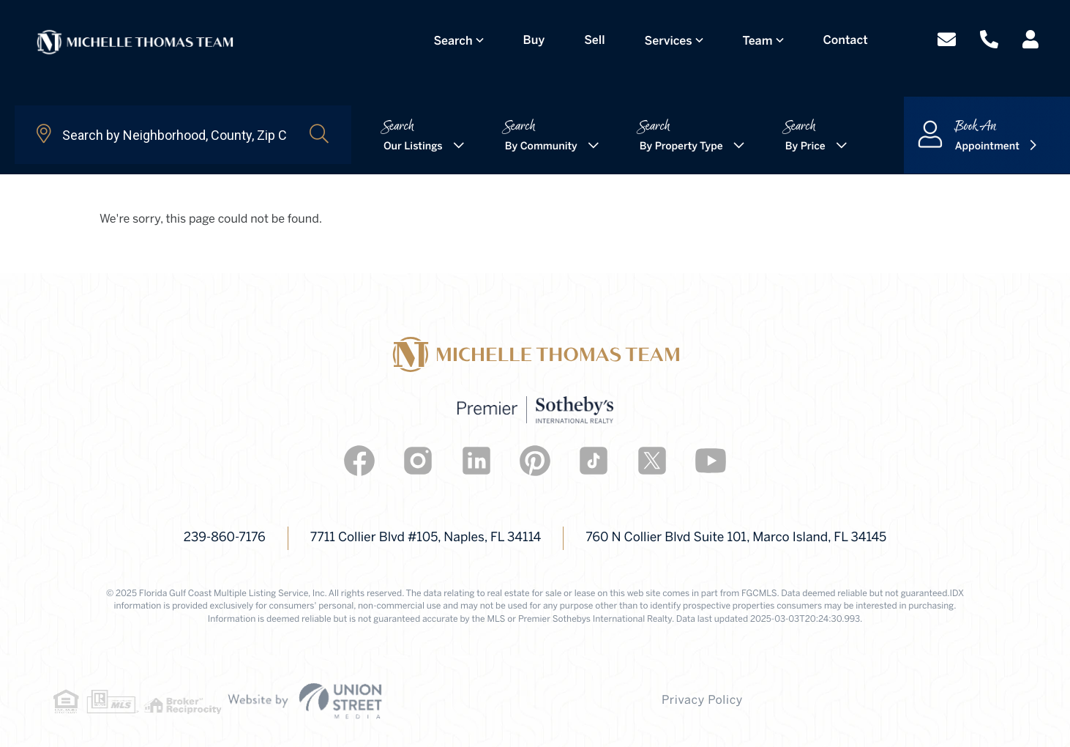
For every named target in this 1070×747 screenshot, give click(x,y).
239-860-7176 (183, 538)
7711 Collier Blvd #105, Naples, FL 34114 (408, 538)
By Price (805, 147)
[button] (319, 134)
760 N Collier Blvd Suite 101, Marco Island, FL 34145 (760, 538)
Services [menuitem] (673, 36)
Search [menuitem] (458, 36)
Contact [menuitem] (850, 36)
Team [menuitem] (763, 36)
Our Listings (413, 147)
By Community (541, 147)
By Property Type (681, 147)
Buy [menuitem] (539, 36)
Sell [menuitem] (600, 36)
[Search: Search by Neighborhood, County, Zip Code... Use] (162, 134)
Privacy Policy (536, 701)
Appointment (987, 147)
